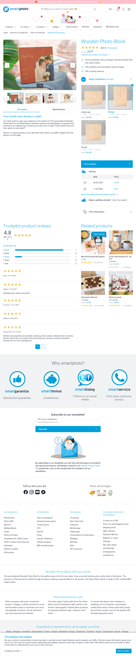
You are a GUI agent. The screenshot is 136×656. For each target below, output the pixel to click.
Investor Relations (45, 538)
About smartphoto (45, 518)
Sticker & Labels (11, 549)
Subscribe (42, 429)
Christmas (74, 518)
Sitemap (106, 541)
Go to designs (90, 164)
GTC (39, 528)
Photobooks (9, 518)
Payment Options (110, 534)
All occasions (76, 549)
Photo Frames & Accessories (16, 542)
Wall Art (7, 525)
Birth (72, 545)
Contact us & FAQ (110, 520)
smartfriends (108, 548)
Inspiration (97, 27)
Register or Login (110, 538)
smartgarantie (109, 552)
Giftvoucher (9, 552)
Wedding (73, 538)
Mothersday (75, 528)
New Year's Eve (76, 521)
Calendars (8, 545)
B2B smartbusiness (45, 545)
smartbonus (108, 555)
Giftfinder (85, 27)
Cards (6, 531)
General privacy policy (46, 521)
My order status (110, 545)
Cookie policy (43, 525)
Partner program (44, 542)
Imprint (40, 531)
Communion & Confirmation (82, 535)
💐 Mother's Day (112, 27)
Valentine (74, 525)
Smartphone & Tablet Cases (16, 538)
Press (39, 535)
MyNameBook (10, 528)
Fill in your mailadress (47, 419)
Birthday (73, 542)
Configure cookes (13, 651)
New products (72, 27)
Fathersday (75, 531)
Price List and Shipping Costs (116, 524)
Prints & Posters (11, 535)
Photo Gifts (9, 521)
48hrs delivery (109, 531)
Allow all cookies (123, 651)
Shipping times (109, 527)
